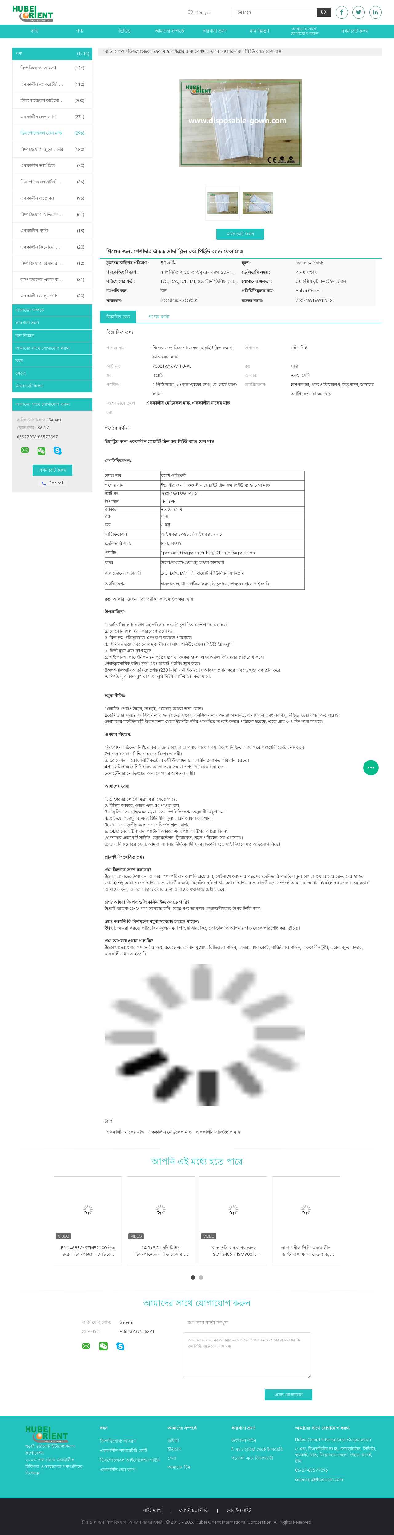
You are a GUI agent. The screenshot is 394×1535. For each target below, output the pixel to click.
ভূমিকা (173, 1441)
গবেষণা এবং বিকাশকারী (252, 1458)
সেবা (172, 1458)
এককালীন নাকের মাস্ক (125, 1132)
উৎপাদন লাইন (243, 1441)
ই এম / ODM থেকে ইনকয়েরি (257, 1449)
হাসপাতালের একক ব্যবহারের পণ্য (52, 280)
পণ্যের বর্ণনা (158, 317)
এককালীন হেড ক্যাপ (52, 117)
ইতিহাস (174, 1449)
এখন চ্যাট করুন (354, 31)
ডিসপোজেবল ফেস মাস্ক (52, 133)
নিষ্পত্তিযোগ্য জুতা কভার (52, 150)
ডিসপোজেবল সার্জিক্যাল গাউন (52, 182)
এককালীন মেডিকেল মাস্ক (170, 1132)
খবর (19, 361)
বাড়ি (35, 31)
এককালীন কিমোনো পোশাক (52, 247)
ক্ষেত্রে (20, 373)
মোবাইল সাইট (239, 1510)
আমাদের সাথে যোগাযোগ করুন (304, 31)
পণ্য (79, 31)
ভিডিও (125, 31)
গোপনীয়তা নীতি (193, 1510)
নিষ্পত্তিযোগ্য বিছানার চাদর (52, 263)
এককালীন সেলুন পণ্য (52, 296)
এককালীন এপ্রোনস (52, 198)
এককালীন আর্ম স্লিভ (52, 166)
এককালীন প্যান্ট (52, 231)
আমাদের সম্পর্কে (169, 31)
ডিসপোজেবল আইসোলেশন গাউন (52, 101)
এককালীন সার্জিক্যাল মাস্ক (218, 1132)
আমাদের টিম (179, 1467)
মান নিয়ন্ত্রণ (259, 31)
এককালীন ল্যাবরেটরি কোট (52, 84)
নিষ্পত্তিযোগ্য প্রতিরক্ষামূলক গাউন (52, 215)
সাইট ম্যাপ (152, 1510)
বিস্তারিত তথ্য (118, 317)
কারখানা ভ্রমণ (214, 31)
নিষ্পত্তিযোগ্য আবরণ (52, 68)
